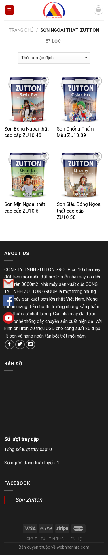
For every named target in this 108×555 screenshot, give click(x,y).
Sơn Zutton (28, 499)
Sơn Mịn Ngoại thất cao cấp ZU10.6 (24, 207)
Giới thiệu (36, 539)
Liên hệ (75, 539)
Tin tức (56, 539)
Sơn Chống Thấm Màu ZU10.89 (75, 132)
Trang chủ (21, 30)
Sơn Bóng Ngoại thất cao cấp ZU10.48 (26, 132)
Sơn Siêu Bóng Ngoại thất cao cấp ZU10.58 (79, 210)
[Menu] (9, 10)
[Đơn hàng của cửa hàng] (54, 58)
